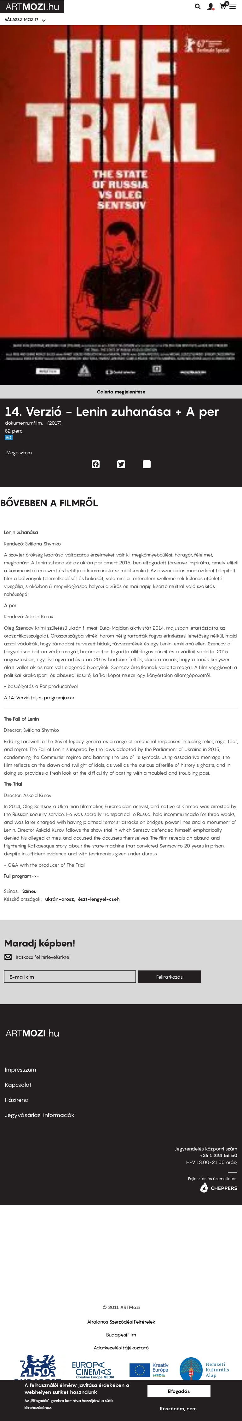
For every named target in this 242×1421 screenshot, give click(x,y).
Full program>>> (21, 876)
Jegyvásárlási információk (40, 1115)
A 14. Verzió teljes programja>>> (39, 697)
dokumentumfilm (23, 423)
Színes (29, 891)
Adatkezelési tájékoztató (121, 1347)
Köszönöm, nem (178, 1408)
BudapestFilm (121, 1334)
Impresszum (20, 1069)
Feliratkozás (169, 977)
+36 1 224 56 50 (218, 1155)
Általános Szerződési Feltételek (121, 1322)
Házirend (17, 1100)
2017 (54, 423)
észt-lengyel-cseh (99, 899)
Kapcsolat (18, 1084)
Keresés (198, 6)
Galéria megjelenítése (121, 391)
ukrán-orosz (59, 899)
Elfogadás (179, 1391)
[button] (213, 7)
